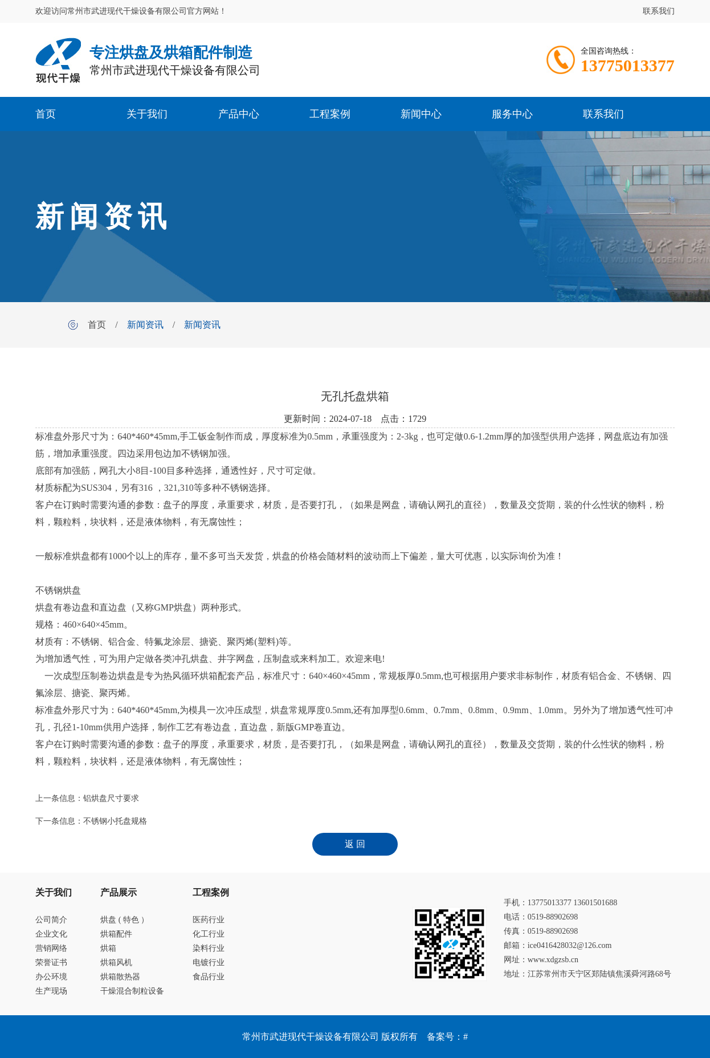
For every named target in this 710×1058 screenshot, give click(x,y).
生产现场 (51, 991)
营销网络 (51, 948)
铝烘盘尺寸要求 (111, 798)
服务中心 (512, 114)
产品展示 (118, 892)
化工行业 (209, 934)
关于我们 (147, 114)
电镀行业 (209, 962)
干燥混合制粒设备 (132, 991)
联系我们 (659, 11)
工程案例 (329, 114)
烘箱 (108, 948)
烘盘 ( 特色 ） (124, 919)
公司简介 (51, 919)
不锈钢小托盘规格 (115, 821)
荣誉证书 (51, 962)
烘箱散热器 (120, 976)
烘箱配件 (116, 934)
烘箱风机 (116, 962)
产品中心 (238, 114)
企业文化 (51, 934)
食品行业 (209, 976)
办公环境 (51, 976)
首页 (45, 114)
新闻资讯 (145, 324)
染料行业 (209, 948)
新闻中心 (421, 114)
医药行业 (209, 919)
